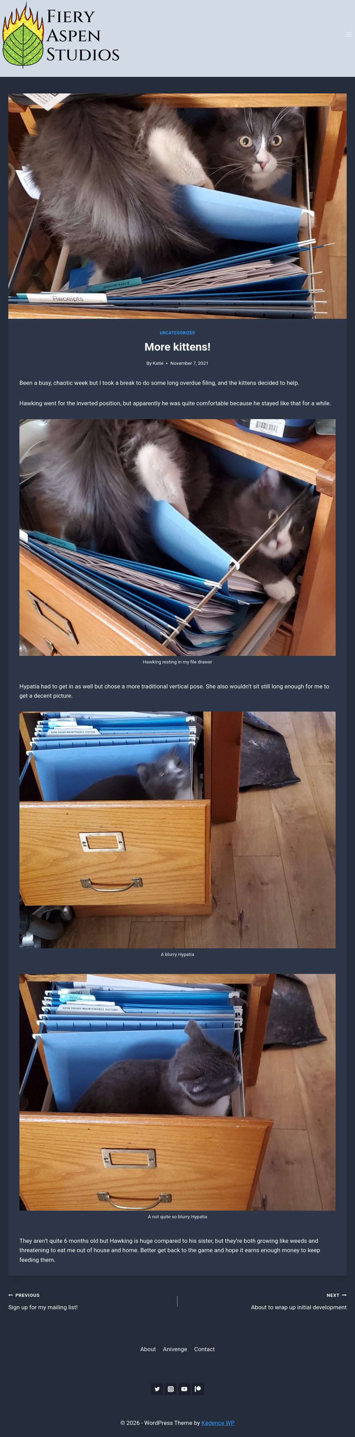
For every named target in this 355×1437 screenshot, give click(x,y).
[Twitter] (157, 1389)
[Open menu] (348, 34)
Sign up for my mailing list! (90, 1300)
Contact (204, 1349)
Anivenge (175, 1349)
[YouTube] (184, 1389)
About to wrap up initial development (265, 1300)
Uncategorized (177, 333)
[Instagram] (170, 1389)
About (148, 1349)
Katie (158, 363)
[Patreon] (198, 1389)
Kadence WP (218, 1422)
